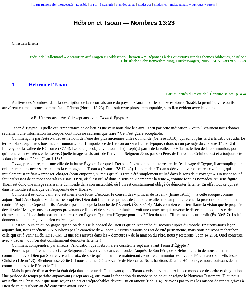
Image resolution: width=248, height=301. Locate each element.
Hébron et (32, 85)
